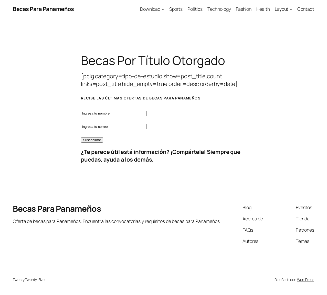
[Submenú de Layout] (291, 9)
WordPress (305, 279)
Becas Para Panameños (43, 9)
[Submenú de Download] (163, 9)
